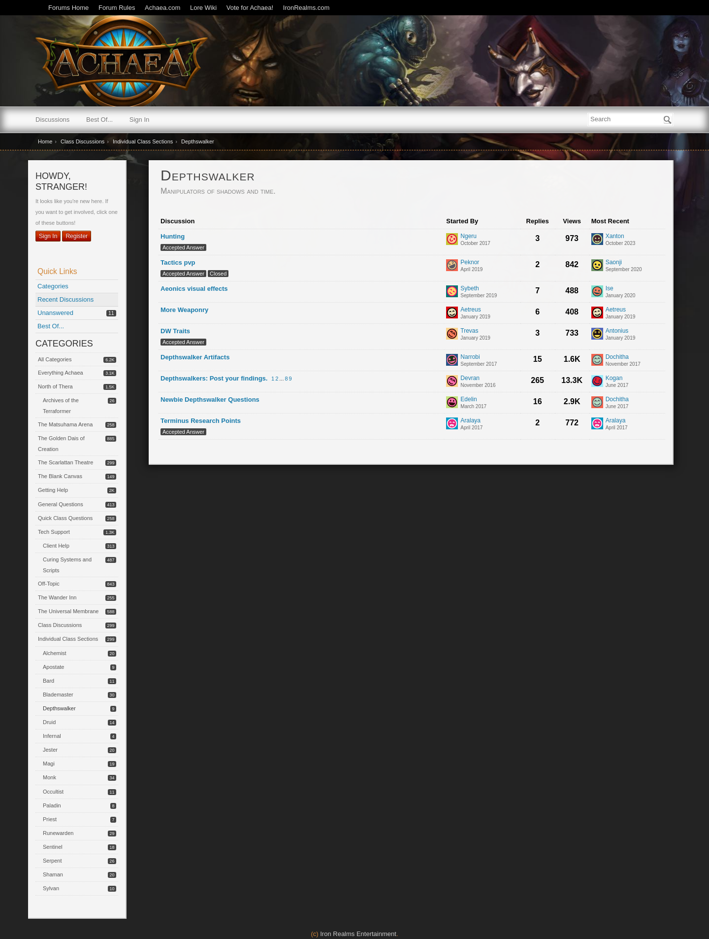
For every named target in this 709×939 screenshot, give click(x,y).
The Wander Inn (57, 597)
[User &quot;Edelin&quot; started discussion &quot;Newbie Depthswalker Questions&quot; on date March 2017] (473, 406)
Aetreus (470, 310)
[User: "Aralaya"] (452, 423)
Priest (50, 819)
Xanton (615, 236)
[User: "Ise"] (597, 291)
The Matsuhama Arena (65, 424)
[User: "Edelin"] (452, 402)
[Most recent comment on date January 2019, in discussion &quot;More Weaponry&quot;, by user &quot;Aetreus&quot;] (621, 316)
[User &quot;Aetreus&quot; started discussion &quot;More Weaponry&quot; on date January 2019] (475, 316)
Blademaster (58, 694)
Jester (50, 750)
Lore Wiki (203, 7)
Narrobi (470, 357)
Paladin (52, 805)
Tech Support (54, 532)
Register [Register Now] (76, 236)
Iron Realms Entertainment (358, 934)
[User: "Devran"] (452, 381)
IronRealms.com (306, 7)
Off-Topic (49, 584)
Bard (48, 681)
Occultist (53, 792)
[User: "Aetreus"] (452, 312)
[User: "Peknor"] (452, 265)
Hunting (173, 236)
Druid (49, 722)
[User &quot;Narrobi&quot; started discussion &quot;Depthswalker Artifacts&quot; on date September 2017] (478, 364)
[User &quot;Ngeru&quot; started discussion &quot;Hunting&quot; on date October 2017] (475, 243)
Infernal (52, 736)
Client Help (56, 546)
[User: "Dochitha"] (597, 360)
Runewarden (58, 833)
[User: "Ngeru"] (452, 239)
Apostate (53, 667)
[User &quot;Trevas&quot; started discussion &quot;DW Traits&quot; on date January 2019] (475, 338)
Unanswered (55, 312)
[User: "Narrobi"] (452, 360)
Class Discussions (60, 625)
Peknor (469, 262)
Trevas (469, 331)
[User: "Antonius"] (597, 334)
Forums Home (68, 7)
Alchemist (54, 653)
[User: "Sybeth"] (452, 291)
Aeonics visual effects (194, 288)
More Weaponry (184, 309)
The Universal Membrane (68, 611)
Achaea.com (162, 7)
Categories (52, 286)
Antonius (617, 331)
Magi (49, 763)
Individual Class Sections (68, 639)
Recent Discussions (65, 299)
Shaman (53, 874)
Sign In (139, 119)
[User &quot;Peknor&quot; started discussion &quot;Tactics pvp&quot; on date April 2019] (471, 269)
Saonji (614, 262)
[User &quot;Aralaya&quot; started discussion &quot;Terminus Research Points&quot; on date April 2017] (471, 427)
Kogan (614, 378)
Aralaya (470, 420)
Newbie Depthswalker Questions (210, 399)
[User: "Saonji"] (597, 265)
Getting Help (53, 490)
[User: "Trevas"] (452, 334)
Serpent (52, 861)
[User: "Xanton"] (597, 239)
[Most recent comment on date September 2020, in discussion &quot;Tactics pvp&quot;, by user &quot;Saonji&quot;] (624, 269)
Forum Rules (116, 7)
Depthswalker (59, 708)
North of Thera (55, 386)
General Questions (60, 504)
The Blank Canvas (60, 476)
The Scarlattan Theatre (65, 462)
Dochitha (617, 357)
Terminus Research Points (201, 420)
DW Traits (175, 331)
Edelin (468, 399)
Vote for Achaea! (249, 7)
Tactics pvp (178, 262)
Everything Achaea (60, 373)
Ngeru (468, 236)
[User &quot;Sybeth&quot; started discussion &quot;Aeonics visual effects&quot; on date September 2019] (478, 295)
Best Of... (99, 119)
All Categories (54, 359)
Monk (49, 777)
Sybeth (469, 288)
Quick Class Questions (65, 518)
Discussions (52, 119)
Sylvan (51, 888)
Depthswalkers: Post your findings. (214, 378)
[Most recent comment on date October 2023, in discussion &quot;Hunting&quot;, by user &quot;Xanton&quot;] (621, 243)
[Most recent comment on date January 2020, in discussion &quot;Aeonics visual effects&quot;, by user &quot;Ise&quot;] (621, 295)
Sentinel (53, 847)
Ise (609, 288)
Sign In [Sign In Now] (48, 236)
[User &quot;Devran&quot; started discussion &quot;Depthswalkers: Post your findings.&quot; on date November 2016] (477, 385)
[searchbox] (630, 119)
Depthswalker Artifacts (195, 357)
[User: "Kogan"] (597, 381)
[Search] (668, 120)
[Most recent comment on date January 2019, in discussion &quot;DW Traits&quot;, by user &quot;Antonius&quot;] (621, 338)
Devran (470, 378)
